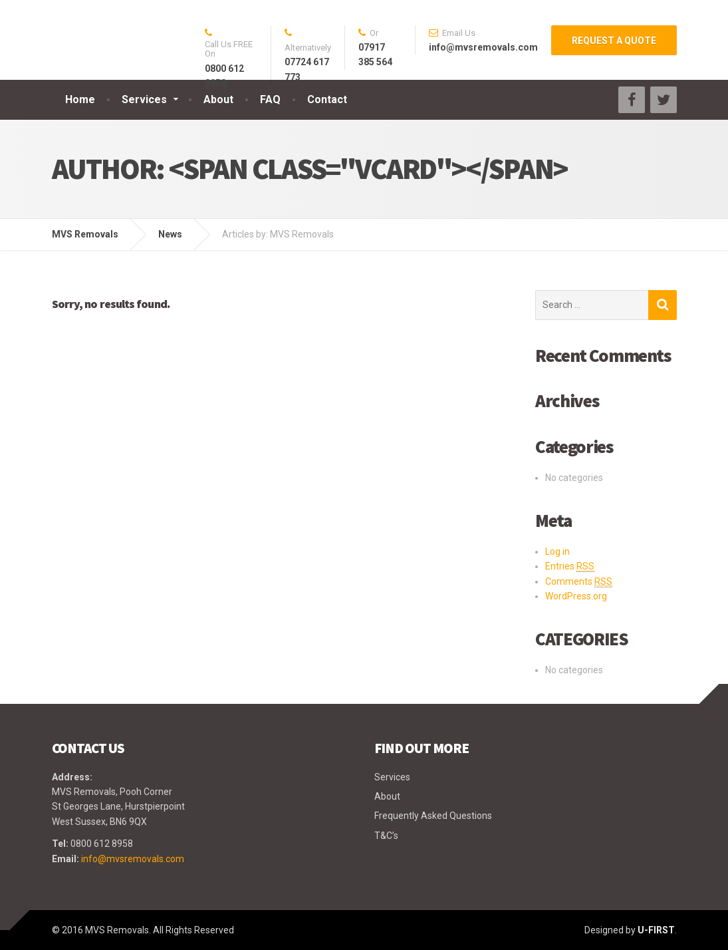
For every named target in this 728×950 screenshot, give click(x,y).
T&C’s (386, 835)
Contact (327, 99)
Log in (557, 551)
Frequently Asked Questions (433, 815)
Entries (569, 566)
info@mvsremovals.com (132, 859)
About (218, 99)
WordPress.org (576, 596)
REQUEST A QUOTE (614, 40)
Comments (578, 581)
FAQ (270, 99)
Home (80, 99)
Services (144, 99)
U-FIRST (656, 930)
